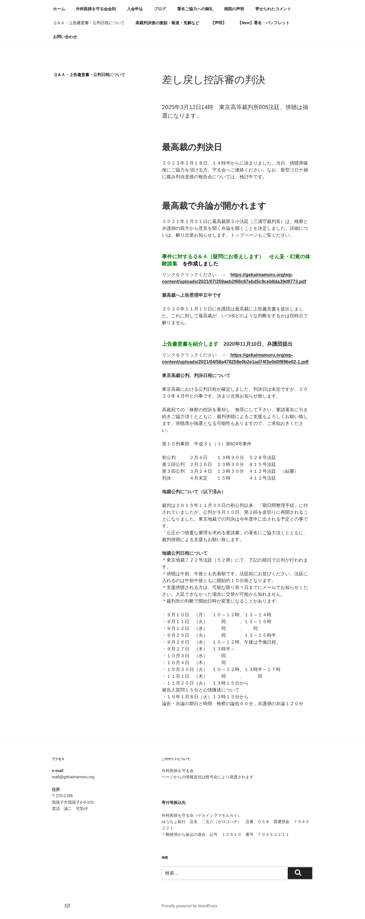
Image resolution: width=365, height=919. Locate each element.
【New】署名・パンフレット (264, 23)
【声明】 (218, 23)
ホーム (59, 9)
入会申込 (135, 9)
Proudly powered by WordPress (190, 906)
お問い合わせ (65, 36)
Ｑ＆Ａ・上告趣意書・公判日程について (89, 23)
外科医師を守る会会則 (96, 9)
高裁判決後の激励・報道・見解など (167, 23)
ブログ (160, 9)
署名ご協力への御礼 (195, 9)
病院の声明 (234, 9)
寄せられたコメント (273, 9)
